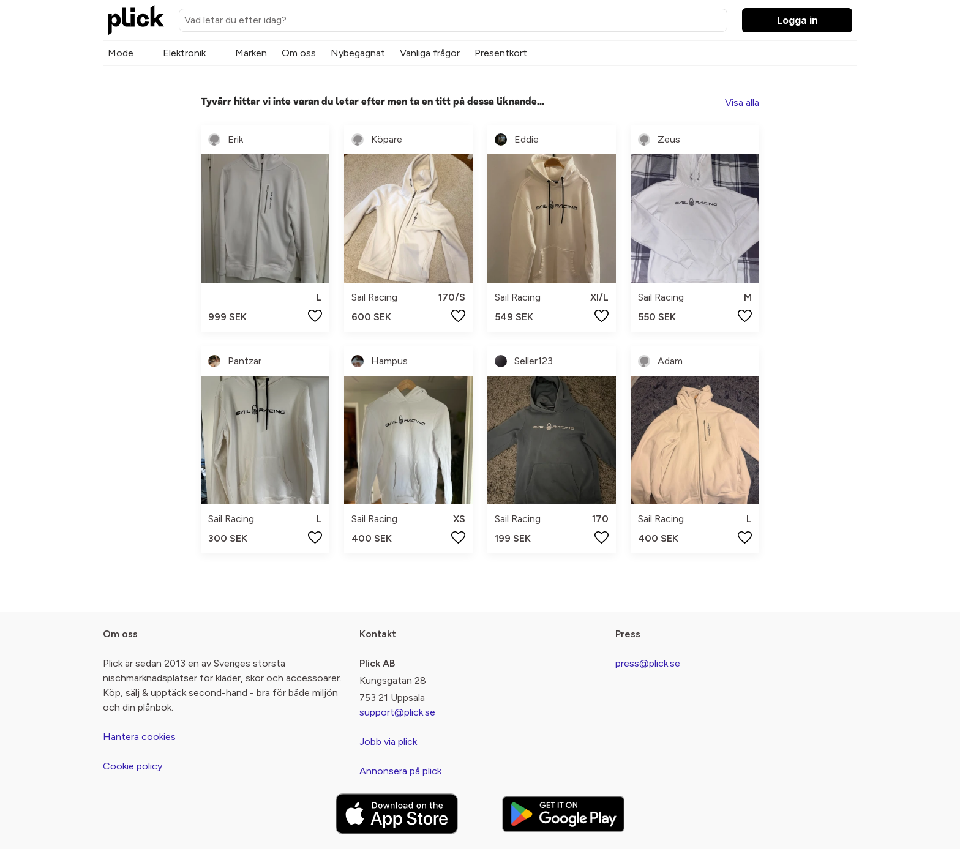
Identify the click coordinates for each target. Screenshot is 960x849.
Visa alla (742, 102)
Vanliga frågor (430, 53)
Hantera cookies (139, 736)
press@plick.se (647, 663)
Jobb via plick (388, 741)
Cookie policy (132, 766)
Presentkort (500, 53)
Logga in (797, 20)
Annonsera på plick (400, 771)
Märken (251, 53)
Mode (120, 53)
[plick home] (136, 20)
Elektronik (184, 53)
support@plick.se (397, 712)
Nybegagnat (358, 53)
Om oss (299, 53)
